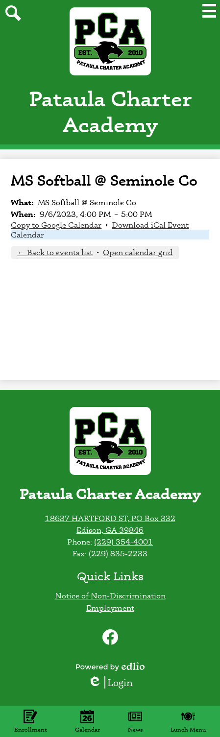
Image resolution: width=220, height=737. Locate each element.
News (135, 721)
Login (110, 682)
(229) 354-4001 (123, 542)
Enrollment (30, 721)
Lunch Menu (188, 721)
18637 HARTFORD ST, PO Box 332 (110, 518)
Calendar (27, 234)
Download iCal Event (150, 225)
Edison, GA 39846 (110, 530)
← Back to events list (55, 252)
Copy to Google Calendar (56, 225)
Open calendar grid (138, 252)
